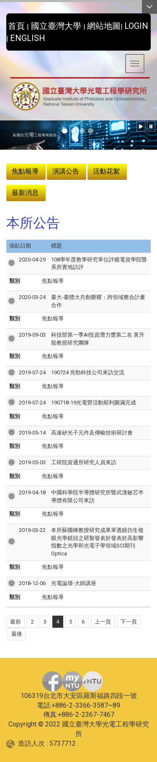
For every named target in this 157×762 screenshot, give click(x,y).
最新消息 (25, 193)
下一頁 (129, 622)
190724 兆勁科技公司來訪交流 (87, 372)
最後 (16, 634)
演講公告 (65, 171)
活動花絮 (106, 171)
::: (3, 23)
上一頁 (103, 622)
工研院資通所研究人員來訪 (83, 462)
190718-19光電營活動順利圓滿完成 (93, 402)
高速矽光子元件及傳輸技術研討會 (92, 433)
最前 (15, 622)
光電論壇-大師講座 (73, 583)
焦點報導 (25, 171)
